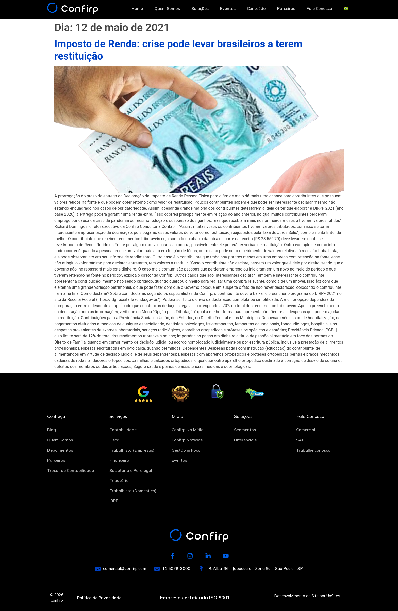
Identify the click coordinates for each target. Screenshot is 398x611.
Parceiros (286, 8)
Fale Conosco (319, 8)
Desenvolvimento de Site (296, 595)
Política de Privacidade (99, 597)
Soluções (200, 8)
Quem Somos (167, 8)
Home (137, 8)
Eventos (228, 8)
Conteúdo (256, 8)
